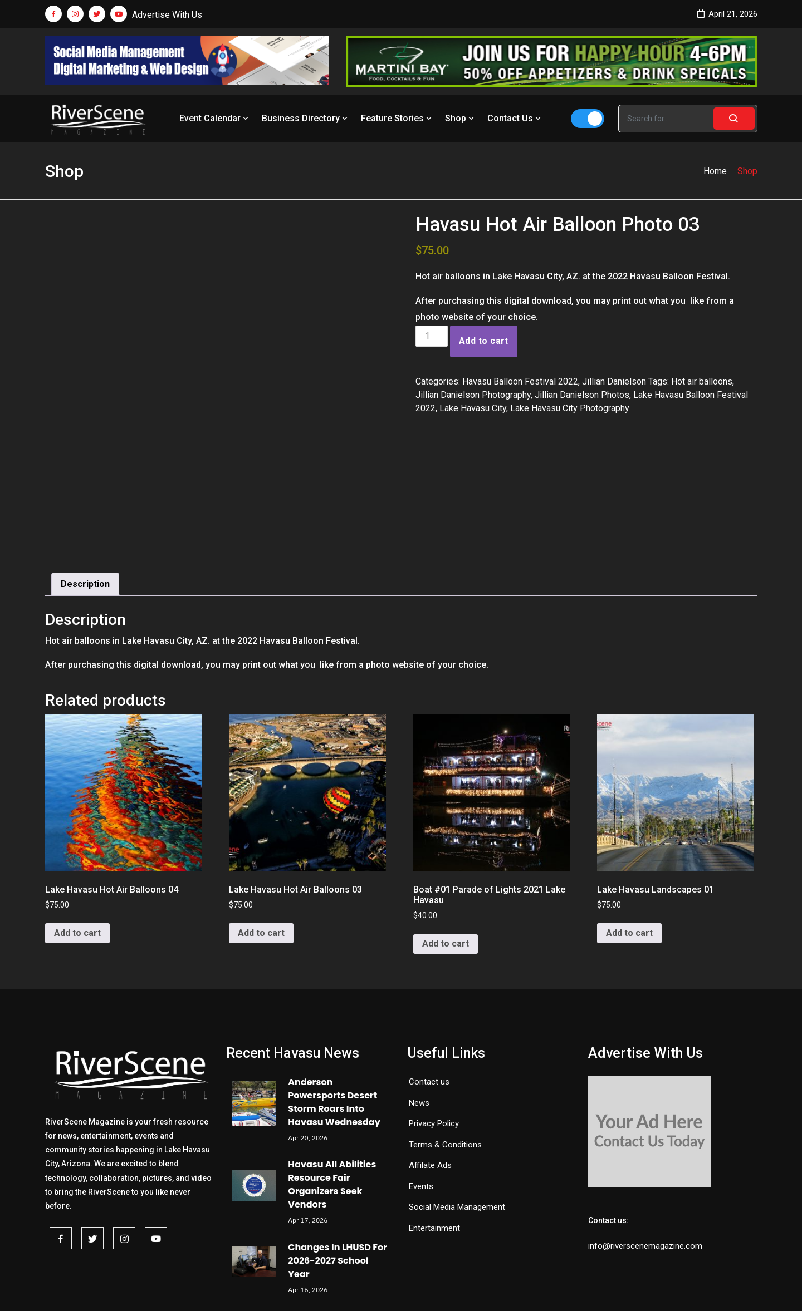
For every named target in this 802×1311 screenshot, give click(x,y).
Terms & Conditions (445, 1042)
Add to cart (483, 341)
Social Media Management (457, 1105)
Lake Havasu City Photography (569, 408)
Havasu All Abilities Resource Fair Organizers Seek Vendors (332, 1082)
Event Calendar (215, 118)
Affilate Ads (430, 1063)
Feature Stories (397, 118)
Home (715, 171)
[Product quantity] (431, 336)
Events (421, 1083)
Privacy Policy (434, 1021)
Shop (460, 118)
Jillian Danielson (614, 381)
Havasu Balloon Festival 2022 (520, 381)
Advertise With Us (167, 14)
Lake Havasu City (472, 408)
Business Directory (306, 118)
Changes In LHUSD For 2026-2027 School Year (337, 1157)
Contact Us (515, 118)
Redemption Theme (516, 1287)
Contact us (429, 979)
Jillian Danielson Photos (582, 395)
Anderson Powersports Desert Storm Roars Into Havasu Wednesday (334, 999)
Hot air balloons (701, 381)
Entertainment (434, 1125)
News (419, 1000)
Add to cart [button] (77, 830)
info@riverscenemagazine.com (645, 1143)
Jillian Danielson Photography (473, 395)
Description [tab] (85, 481)
